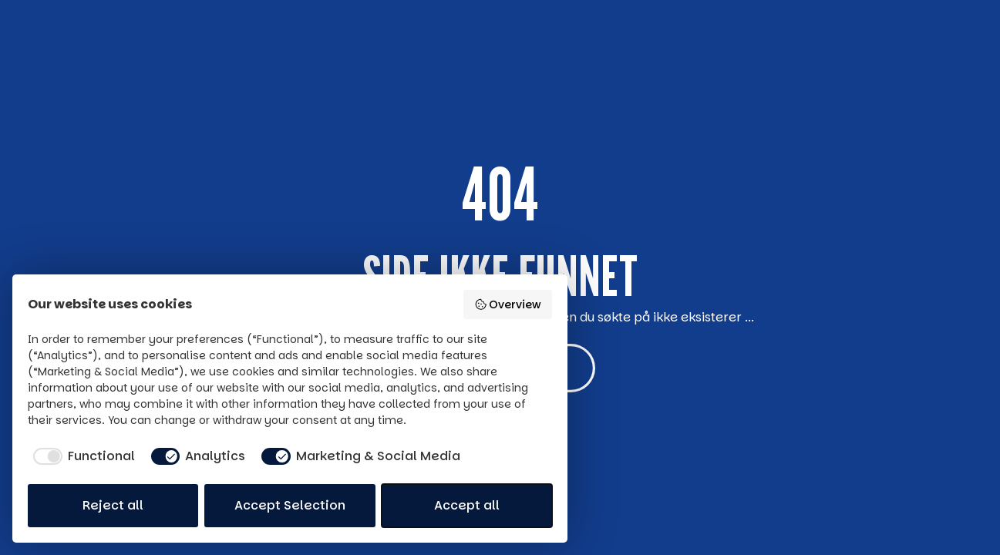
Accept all (467, 505)
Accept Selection (289, 505)
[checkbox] (81, 456)
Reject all (112, 505)
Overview (508, 304)
